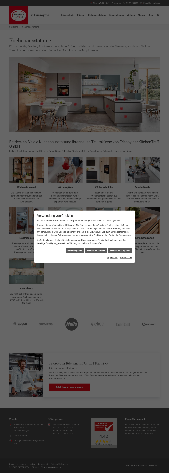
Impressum (112, 257)
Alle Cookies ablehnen (96, 250)
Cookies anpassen (74, 250)
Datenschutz (126, 257)
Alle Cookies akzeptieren (120, 250)
